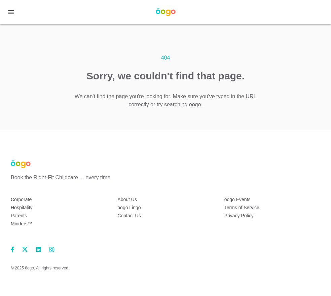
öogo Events (237, 199)
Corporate (21, 199)
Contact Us (129, 215)
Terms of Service (241, 207)
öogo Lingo (129, 207)
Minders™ (21, 223)
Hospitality (22, 207)
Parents (19, 215)
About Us (127, 199)
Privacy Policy (239, 215)
